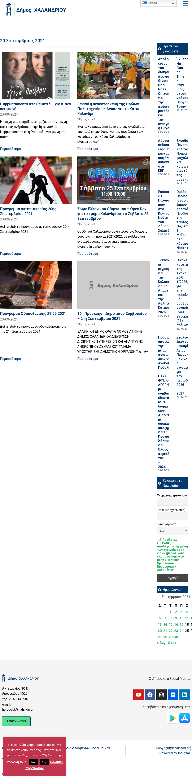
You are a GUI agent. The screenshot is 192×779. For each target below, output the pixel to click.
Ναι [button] (33, 762)
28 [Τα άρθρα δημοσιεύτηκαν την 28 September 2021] (165, 637)
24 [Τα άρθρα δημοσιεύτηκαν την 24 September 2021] (181, 631)
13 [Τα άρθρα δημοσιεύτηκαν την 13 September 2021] (160, 625)
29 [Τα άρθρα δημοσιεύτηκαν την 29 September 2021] (171, 637)
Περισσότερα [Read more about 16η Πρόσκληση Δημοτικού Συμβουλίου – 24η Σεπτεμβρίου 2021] (87, 359)
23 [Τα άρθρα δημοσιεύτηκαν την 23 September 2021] (176, 631)
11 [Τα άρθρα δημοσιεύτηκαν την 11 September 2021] (187, 618)
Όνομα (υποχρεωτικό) (172, 495)
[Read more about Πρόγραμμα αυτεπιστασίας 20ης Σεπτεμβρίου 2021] (36, 180)
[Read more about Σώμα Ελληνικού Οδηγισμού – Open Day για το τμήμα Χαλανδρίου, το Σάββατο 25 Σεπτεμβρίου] (113, 180)
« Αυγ (161, 643)
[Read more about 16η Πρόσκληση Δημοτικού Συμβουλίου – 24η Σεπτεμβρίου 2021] (113, 285)
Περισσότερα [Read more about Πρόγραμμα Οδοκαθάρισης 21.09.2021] (10, 359)
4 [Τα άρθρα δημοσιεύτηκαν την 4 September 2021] (187, 612)
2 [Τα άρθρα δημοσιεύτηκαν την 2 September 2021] (176, 612)
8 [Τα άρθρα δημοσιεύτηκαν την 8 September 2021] (170, 618)
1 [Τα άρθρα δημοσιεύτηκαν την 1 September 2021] (170, 612)
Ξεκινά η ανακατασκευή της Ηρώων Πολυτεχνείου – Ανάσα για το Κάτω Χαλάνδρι (108, 109)
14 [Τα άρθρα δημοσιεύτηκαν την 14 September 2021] (165, 625)
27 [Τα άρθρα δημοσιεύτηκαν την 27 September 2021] (160, 637)
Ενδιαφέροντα (166, 524)
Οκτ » (172, 643)
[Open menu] (186, 3)
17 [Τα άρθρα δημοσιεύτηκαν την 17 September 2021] (181, 625)
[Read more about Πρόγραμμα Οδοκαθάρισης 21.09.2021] (36, 285)
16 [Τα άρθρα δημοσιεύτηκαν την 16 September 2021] (176, 625)
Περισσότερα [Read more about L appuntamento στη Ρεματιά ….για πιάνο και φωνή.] (10, 149)
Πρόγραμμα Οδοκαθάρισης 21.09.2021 (33, 313)
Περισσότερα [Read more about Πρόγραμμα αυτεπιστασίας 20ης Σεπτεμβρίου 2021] (10, 254)
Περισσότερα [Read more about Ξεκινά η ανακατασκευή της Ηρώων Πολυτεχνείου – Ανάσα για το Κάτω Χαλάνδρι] (87, 149)
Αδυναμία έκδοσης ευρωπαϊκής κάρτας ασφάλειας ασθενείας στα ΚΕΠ (168, 156)
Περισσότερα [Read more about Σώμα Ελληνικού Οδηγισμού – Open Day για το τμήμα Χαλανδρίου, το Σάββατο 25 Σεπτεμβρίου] (87, 254)
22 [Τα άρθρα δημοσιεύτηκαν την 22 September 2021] (171, 631)
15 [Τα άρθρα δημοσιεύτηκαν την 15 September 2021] (171, 625)
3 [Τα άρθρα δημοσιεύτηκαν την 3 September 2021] (181, 612)
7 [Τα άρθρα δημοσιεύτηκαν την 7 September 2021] (165, 618)
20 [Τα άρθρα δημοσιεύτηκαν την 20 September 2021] (160, 631)
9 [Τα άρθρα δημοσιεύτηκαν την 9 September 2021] (176, 618)
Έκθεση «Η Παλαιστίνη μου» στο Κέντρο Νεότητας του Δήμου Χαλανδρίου (167, 211)
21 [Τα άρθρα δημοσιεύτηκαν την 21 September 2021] (165, 631)
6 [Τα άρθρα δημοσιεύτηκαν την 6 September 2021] (160, 618)
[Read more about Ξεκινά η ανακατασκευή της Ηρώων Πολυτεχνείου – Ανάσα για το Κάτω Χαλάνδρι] (113, 75)
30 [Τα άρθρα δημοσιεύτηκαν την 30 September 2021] (176, 637)
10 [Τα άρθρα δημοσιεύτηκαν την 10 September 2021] (181, 618)
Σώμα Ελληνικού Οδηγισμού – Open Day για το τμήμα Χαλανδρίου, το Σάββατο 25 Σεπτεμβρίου (112, 214)
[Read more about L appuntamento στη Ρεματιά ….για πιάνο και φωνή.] (36, 75)
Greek (149, 3)
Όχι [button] (44, 762)
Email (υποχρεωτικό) (171, 510)
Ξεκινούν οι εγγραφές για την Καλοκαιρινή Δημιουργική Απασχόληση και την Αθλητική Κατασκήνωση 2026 (169, 286)
